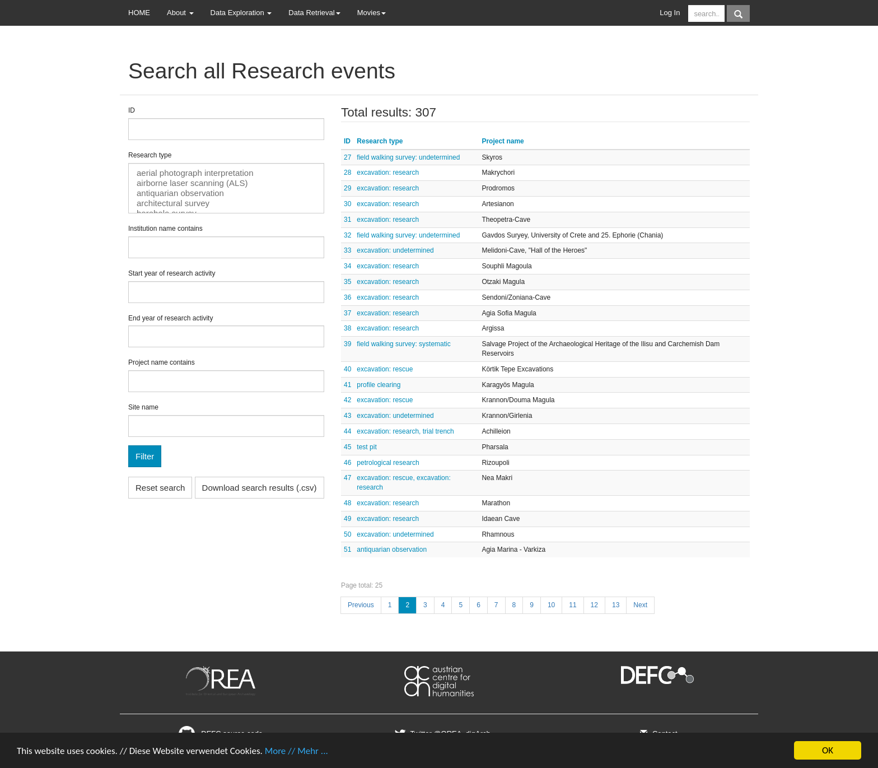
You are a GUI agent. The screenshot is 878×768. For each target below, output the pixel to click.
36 (347, 297)
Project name (503, 141)
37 (347, 313)
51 (347, 549)
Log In (670, 12)
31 (347, 220)
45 (347, 447)
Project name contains (161, 362)
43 (347, 416)
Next (640, 605)
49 (347, 519)
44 (347, 431)
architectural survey (226, 203)
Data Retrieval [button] (314, 12)
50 (347, 534)
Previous (361, 605)
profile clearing (378, 385)
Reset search (160, 487)
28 (347, 172)
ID (131, 110)
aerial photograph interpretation (226, 173)
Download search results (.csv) (259, 487)
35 (347, 282)
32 (347, 235)
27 (347, 157)
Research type (149, 155)
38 (347, 328)
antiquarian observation (226, 193)
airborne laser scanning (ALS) (226, 183)
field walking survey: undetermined (408, 157)
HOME (139, 12)
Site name (143, 407)
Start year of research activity (171, 273)
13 (615, 605)
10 (551, 605)
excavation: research (388, 172)
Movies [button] (371, 12)
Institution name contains (165, 228)
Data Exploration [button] (241, 12)
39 (347, 344)
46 (347, 463)
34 (347, 266)
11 (572, 605)
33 (347, 250)
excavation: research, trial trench (405, 431)
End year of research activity (170, 318)
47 (347, 478)
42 (347, 400)
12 (594, 605)
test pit (366, 447)
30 (347, 204)
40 (347, 369)
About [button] (180, 12)
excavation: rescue (385, 369)
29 (347, 188)
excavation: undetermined (395, 250)
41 (347, 385)
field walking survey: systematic (403, 344)
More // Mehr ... (296, 751)
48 (347, 503)
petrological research (388, 463)
